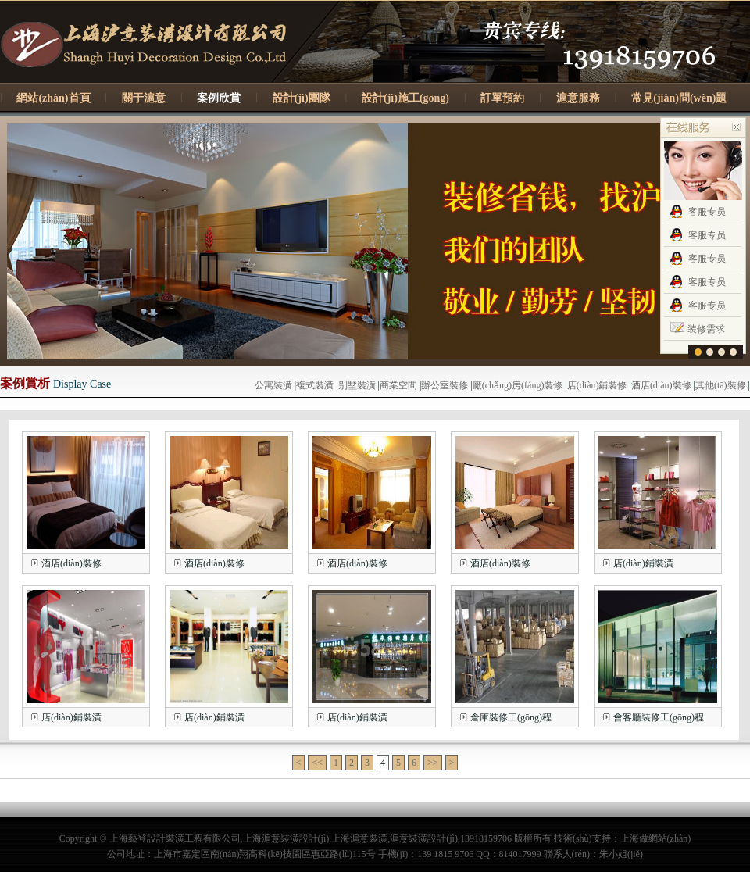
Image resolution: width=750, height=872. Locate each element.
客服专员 (707, 211)
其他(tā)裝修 (720, 385)
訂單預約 (502, 98)
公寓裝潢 (273, 385)
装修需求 (706, 328)
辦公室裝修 (444, 385)
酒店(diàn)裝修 (661, 385)
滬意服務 (578, 98)
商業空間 (398, 385)
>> (432, 762)
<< (317, 762)
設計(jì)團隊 (301, 98)
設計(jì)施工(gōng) (405, 98)
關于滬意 (144, 98)
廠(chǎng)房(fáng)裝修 (518, 385)
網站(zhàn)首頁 (53, 98)
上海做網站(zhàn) (655, 838)
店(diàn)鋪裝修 (597, 385)
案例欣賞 (219, 98)
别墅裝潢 (357, 385)
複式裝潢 (315, 385)
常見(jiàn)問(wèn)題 (679, 98)
